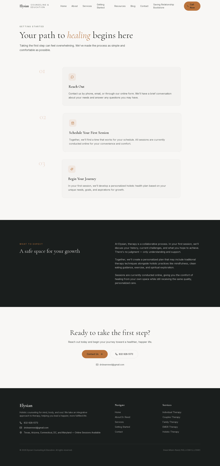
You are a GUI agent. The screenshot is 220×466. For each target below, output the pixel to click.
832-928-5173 (124, 354)
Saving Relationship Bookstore (163, 6)
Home (64, 6)
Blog (133, 6)
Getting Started (101, 6)
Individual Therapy (172, 412)
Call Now (191, 6)
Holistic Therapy (171, 431)
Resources (120, 6)
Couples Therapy (171, 417)
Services (87, 6)
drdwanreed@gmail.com (34, 427)
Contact (144, 6)
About (75, 6)
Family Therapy (170, 422)
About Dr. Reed (122, 417)
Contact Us (95, 354)
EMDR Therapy (170, 427)
